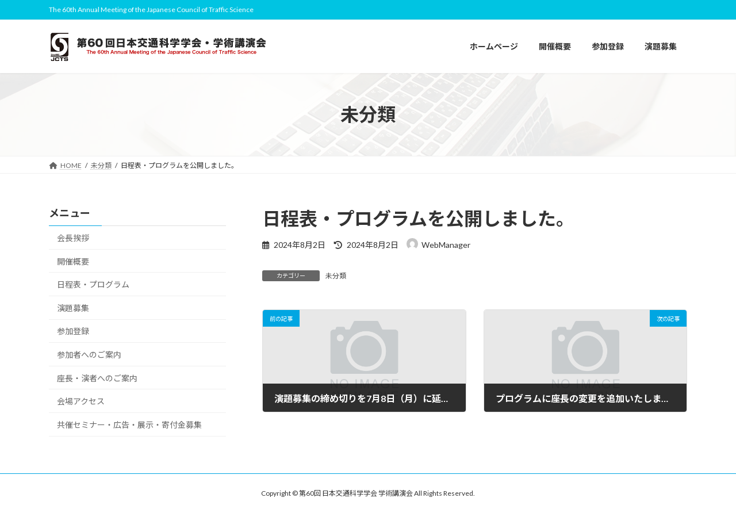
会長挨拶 (73, 238)
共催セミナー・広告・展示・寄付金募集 (129, 425)
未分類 (335, 275)
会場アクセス (81, 402)
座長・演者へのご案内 (97, 378)
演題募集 (73, 308)
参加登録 (73, 331)
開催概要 (73, 261)
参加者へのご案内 (89, 354)
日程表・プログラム (93, 285)
